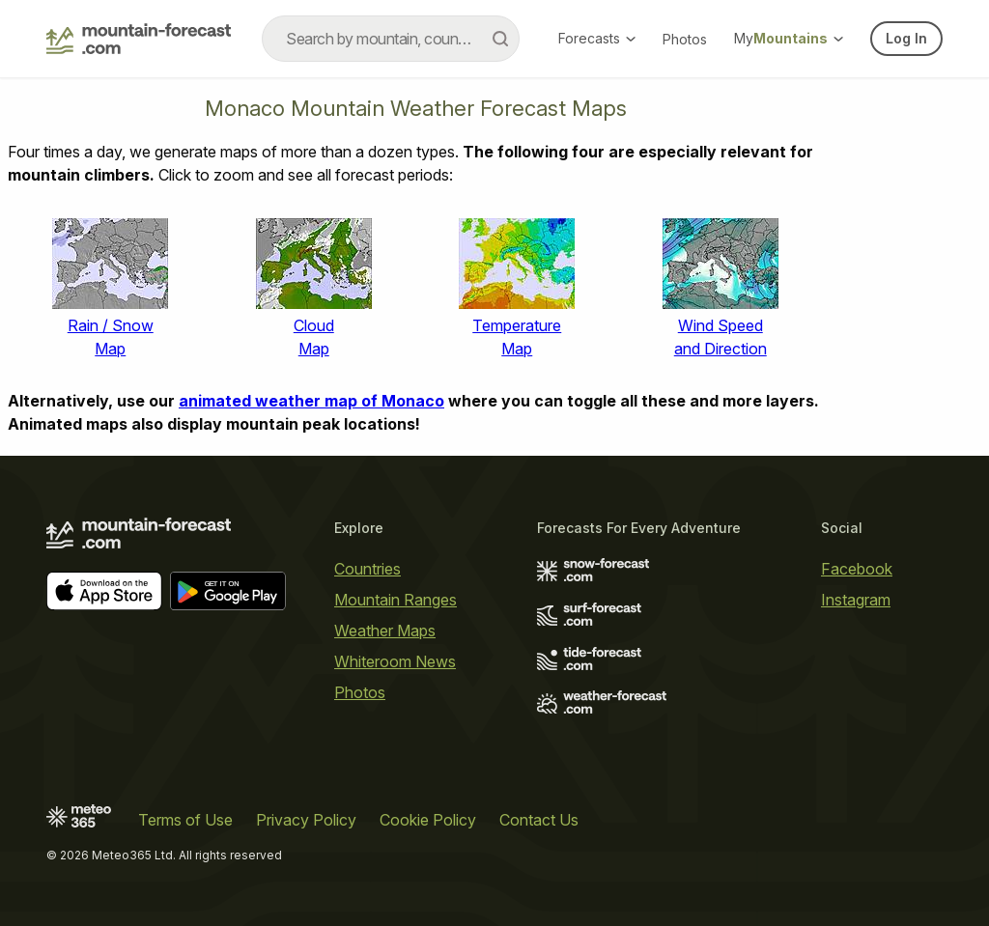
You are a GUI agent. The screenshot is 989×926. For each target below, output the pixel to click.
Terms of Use (185, 819)
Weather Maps (385, 630)
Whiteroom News (395, 661)
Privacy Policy (306, 819)
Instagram (855, 599)
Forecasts (597, 38)
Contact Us (539, 819)
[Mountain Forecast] (138, 38)
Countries (367, 568)
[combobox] (391, 38)
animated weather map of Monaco (311, 400)
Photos (685, 39)
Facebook (856, 568)
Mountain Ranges (395, 599)
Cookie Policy (428, 819)
